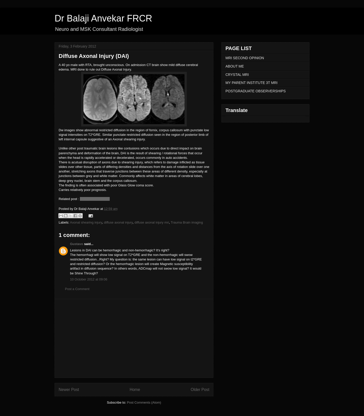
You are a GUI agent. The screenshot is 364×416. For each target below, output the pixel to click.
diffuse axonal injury (118, 222)
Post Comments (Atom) (144, 402)
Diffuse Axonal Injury (95, 199)
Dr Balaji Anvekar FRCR (103, 18)
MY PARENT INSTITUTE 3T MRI (251, 83)
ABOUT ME (234, 66)
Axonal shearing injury (86, 222)
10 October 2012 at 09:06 (88, 279)
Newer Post (69, 389)
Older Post (200, 389)
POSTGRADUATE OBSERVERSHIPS (255, 91)
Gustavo (76, 244)
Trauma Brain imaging (187, 222)
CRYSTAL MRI (237, 75)
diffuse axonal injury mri (151, 222)
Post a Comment (77, 289)
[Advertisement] (134, 338)
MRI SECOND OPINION (244, 58)
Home (135, 389)
